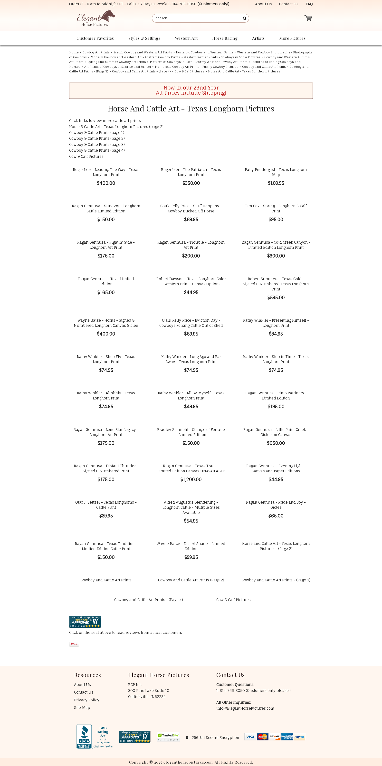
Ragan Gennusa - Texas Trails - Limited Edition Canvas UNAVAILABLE (191, 468)
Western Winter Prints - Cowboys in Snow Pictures (222, 57)
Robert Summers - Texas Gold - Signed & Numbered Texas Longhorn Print (276, 284)
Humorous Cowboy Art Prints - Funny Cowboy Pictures (196, 67)
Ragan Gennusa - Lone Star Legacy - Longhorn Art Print (106, 432)
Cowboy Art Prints (96, 52)
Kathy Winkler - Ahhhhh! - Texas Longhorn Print (106, 395)
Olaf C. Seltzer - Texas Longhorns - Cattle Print (106, 505)
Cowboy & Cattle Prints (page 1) (96, 132)
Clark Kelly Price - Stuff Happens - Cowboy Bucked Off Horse (191, 208)
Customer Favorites (95, 38)
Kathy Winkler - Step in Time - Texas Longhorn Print (276, 359)
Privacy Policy (86, 700)
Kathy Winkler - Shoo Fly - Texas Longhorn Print (106, 359)
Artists (258, 38)
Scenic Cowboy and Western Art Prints (143, 52)
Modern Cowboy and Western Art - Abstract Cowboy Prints (135, 57)
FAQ (309, 4)
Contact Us (288, 4)
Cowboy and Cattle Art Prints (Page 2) (191, 580)
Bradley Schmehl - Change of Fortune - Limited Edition (191, 432)
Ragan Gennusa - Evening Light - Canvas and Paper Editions (276, 468)
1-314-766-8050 (182, 4)
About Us (263, 4)
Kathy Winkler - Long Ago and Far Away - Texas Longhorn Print (191, 359)
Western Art (186, 38)
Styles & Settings (144, 38)
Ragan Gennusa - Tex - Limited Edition (106, 281)
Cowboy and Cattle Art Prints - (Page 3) (276, 580)
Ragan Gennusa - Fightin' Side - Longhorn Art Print (106, 245)
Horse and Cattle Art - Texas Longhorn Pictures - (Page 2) (276, 546)
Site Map (82, 707)
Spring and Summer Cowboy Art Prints (116, 62)
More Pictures (292, 38)
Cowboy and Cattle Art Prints (264, 67)
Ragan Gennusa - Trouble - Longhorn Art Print (191, 245)
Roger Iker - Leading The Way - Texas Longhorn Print (106, 172)
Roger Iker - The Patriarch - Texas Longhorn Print (191, 172)
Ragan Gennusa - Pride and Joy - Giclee (276, 505)
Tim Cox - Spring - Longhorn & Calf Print (276, 208)
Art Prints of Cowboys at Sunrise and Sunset (117, 67)
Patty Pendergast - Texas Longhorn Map (276, 172)
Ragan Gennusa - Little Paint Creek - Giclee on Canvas (276, 432)
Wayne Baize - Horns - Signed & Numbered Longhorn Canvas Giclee (106, 323)
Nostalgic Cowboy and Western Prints (204, 52)
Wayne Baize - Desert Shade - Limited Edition (191, 546)
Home (74, 52)
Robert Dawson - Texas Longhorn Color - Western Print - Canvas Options (191, 281)
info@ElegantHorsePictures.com (245, 708)
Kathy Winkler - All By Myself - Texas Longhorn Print (191, 395)
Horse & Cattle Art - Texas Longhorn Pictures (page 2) (116, 126)
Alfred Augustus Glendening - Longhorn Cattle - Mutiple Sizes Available (191, 507)
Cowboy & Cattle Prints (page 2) (97, 138)
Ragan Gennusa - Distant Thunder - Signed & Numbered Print (106, 468)
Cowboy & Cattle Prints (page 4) (97, 150)
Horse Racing (225, 38)
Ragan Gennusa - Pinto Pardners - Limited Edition (276, 395)
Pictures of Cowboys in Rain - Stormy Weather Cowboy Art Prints (199, 62)
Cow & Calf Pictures (189, 71)
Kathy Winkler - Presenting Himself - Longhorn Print (276, 323)
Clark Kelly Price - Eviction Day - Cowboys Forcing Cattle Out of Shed (191, 323)
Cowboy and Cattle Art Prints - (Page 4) (141, 71)
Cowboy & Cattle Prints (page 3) (97, 144)
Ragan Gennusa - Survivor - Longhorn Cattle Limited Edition (106, 208)
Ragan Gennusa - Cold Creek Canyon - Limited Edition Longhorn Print (276, 245)
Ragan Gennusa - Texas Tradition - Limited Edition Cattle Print (106, 546)
